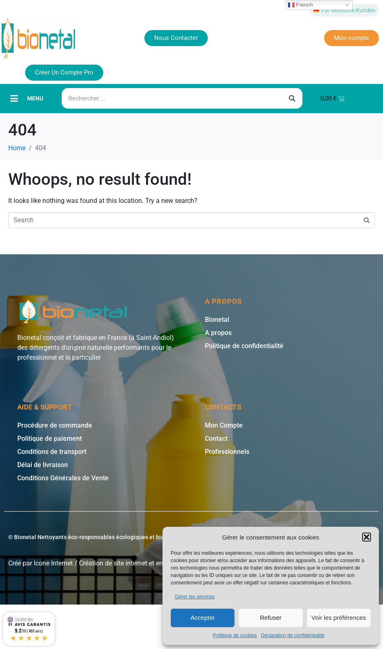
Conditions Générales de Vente (63, 478)
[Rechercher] (292, 98)
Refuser (271, 617)
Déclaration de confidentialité (292, 635)
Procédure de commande (54, 425)
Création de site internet (113, 563)
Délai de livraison (42, 465)
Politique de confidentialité (244, 346)
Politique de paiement (49, 438)
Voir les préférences (338, 617)
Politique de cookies (235, 635)
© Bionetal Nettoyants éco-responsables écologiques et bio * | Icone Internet (108, 537)
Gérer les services (195, 597)
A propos (218, 333)
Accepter (202, 617)
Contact (216, 438)
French (300, 5)
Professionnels (227, 452)
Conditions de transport (51, 452)
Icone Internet (53, 563)
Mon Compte (224, 425)
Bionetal (217, 319)
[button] (366, 537)
